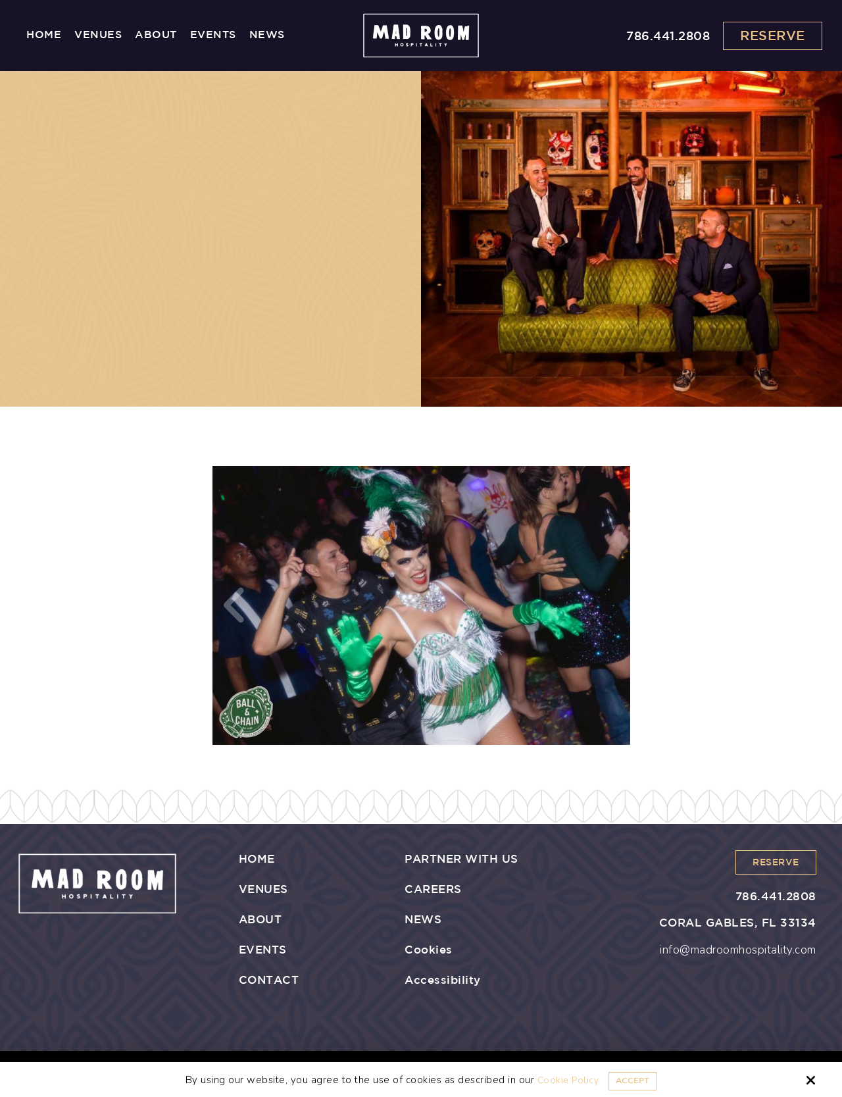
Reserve (772, 36)
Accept (633, 1080)
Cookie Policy (564, 1080)
